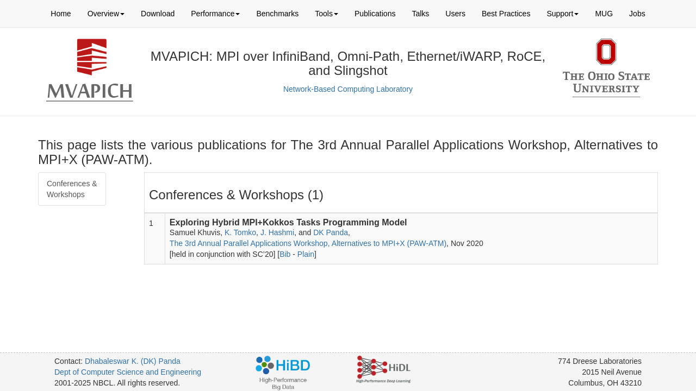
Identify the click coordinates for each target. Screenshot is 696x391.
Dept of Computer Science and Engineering (127, 372)
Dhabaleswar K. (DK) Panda (133, 361)
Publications (375, 13)
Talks (420, 13)
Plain (305, 254)
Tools (326, 13)
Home (61, 13)
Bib (284, 254)
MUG (604, 13)
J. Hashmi (277, 232)
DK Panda (330, 232)
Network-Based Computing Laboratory (348, 89)
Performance (215, 13)
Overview (106, 13)
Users (455, 13)
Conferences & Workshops (72, 189)
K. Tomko (240, 232)
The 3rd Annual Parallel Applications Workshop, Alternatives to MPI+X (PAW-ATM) (308, 243)
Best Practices (506, 13)
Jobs (637, 13)
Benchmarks (277, 13)
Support (562, 13)
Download (158, 13)
